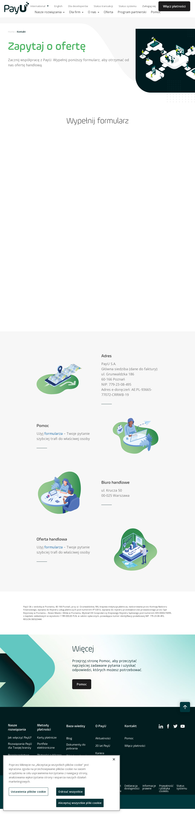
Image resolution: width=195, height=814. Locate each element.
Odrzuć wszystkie (70, 791)
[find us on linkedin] (161, 726)
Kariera (99, 753)
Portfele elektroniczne (46, 746)
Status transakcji (103, 6)
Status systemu (128, 6)
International (39, 6)
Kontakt (131, 726)
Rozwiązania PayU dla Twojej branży (20, 746)
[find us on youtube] (182, 726)
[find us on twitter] (175, 726)
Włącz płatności (174, 6)
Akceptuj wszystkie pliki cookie (79, 803)
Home (11, 31)
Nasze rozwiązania (17, 727)
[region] (61, 783)
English (58, 6)
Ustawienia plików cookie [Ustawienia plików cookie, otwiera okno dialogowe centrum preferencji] (28, 791)
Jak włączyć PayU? (20, 737)
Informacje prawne (149, 787)
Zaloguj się (149, 6)
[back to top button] (185, 707)
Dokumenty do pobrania (76, 746)
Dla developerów (78, 6)
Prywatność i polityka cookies (166, 788)
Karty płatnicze (47, 737)
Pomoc (129, 738)
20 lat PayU (102, 746)
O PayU (100, 726)
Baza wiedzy (75, 726)
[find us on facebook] (168, 726)
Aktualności (102, 738)
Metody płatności (44, 727)
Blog (69, 738)
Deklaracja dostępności (131, 787)
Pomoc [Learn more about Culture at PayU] (82, 684)
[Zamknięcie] (114, 759)
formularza (53, 433)
